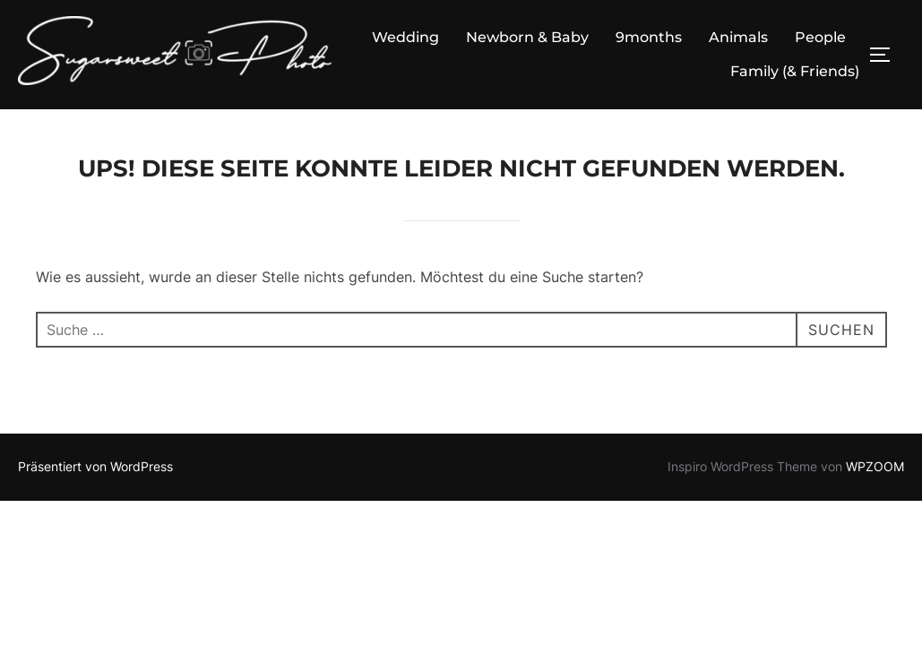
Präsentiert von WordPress (95, 466)
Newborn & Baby (527, 37)
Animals (738, 37)
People (820, 37)
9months (649, 37)
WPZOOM (875, 466)
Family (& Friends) (794, 71)
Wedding (405, 37)
